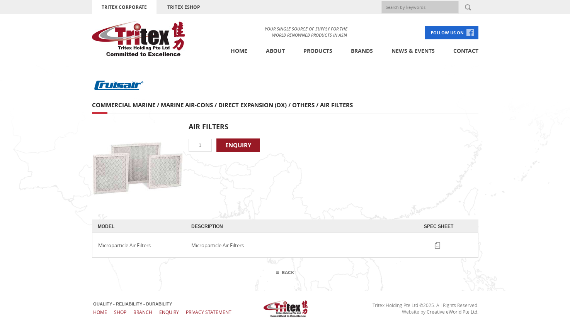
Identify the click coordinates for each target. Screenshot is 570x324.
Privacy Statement (208, 312)
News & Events (413, 50)
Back (288, 272)
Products (317, 50)
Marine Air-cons (187, 105)
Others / (306, 105)
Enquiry (169, 312)
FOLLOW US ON (447, 32)
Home (239, 50)
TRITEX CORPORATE (124, 7)
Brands (362, 50)
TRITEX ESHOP (183, 7)
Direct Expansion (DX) (252, 105)
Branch (142, 312)
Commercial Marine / (126, 105)
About (275, 50)
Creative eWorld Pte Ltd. (452, 312)
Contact (465, 50)
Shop (120, 312)
